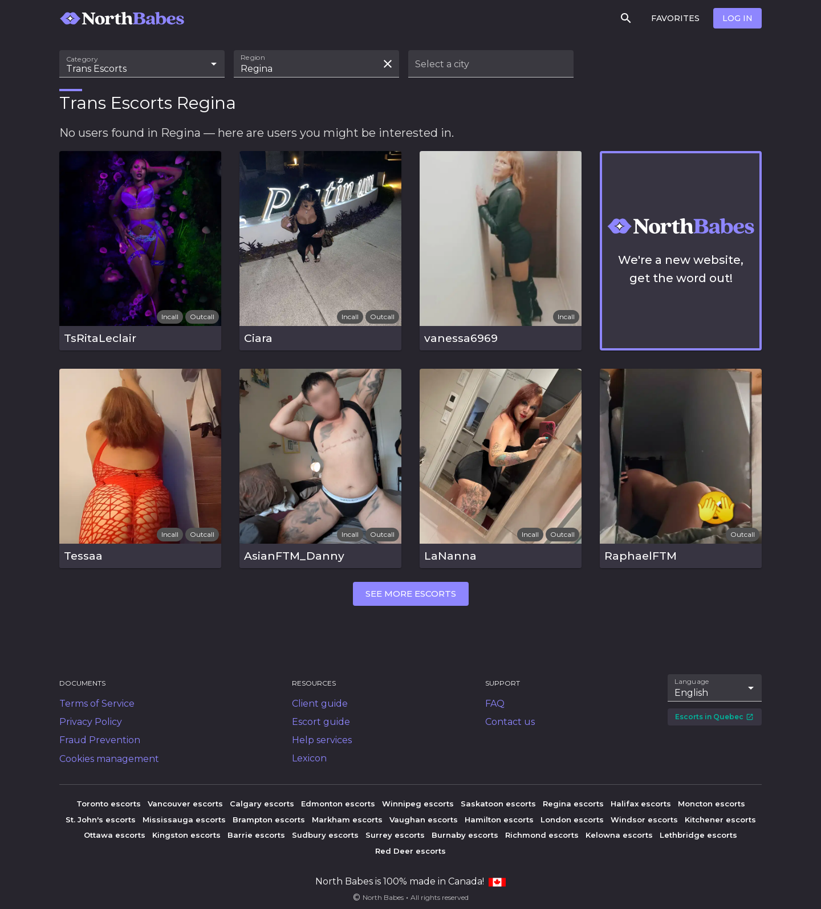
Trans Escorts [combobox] (96, 68)
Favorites (675, 18)
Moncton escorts (711, 803)
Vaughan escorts (423, 819)
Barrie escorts (256, 834)
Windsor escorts (644, 819)
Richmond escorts (542, 834)
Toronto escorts (108, 803)
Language (692, 682)
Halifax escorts (641, 803)
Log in (737, 18)
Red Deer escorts (410, 850)
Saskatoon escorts (498, 803)
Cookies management (109, 758)
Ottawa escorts (114, 834)
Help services (322, 740)
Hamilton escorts (499, 819)
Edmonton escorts (338, 803)
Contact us (510, 721)
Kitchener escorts (720, 819)
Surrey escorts (395, 834)
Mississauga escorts (184, 819)
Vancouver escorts (185, 803)
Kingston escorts (186, 834)
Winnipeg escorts (418, 803)
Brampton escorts (269, 819)
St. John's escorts (101, 819)
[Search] (626, 18)
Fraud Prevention (99, 740)
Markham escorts (347, 819)
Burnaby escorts (465, 834)
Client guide (320, 703)
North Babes (383, 897)
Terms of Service (97, 703)
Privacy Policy (90, 721)
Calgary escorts (262, 803)
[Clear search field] (387, 63)
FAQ (495, 703)
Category (82, 59)
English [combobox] (691, 692)
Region (253, 58)
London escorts (572, 819)
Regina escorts (573, 803)
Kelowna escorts (619, 834)
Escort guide (321, 721)
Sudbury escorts (325, 834)
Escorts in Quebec (714, 716)
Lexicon (309, 758)
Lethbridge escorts (698, 834)
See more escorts (410, 593)
